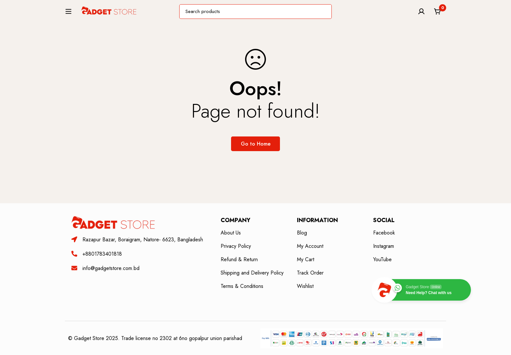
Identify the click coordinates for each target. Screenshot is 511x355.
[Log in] (421, 14)
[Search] (339, 14)
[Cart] (438, 14)
